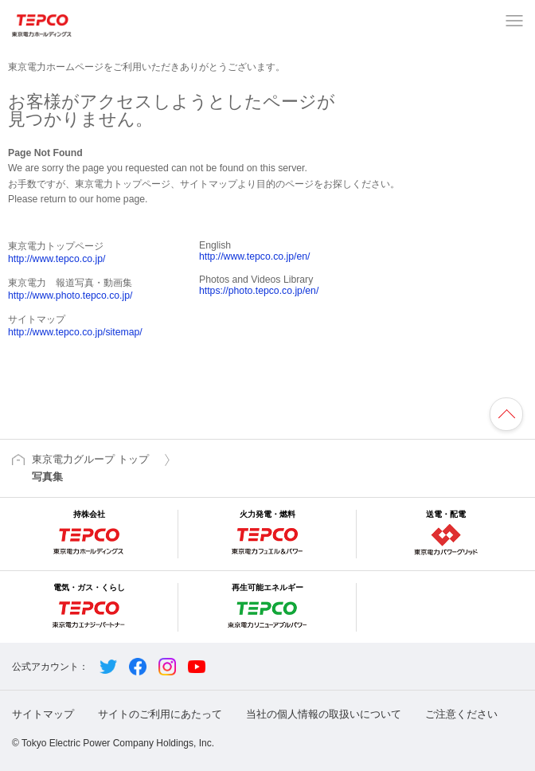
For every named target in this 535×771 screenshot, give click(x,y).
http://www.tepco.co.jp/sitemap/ (75, 332)
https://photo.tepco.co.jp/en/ (258, 290)
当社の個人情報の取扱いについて (323, 714)
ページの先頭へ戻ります (506, 414)
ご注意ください (461, 714)
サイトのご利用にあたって (160, 714)
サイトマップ (43, 714)
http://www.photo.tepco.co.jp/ (70, 295)
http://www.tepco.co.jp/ (56, 258)
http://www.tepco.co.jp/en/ (254, 256)
